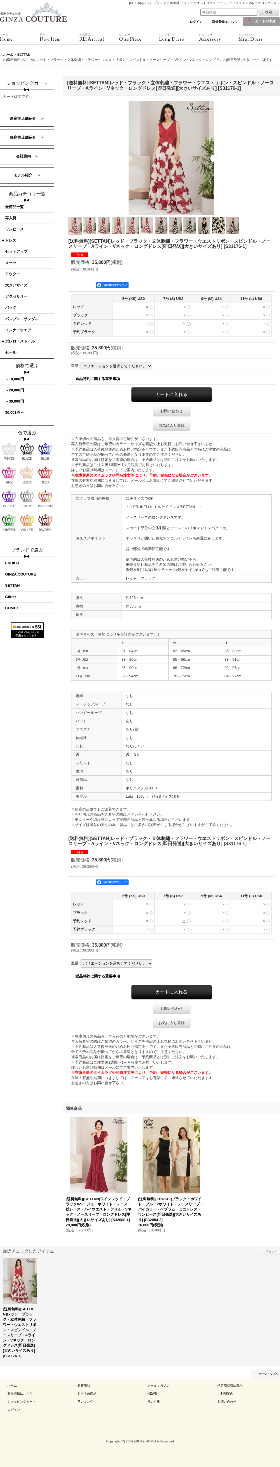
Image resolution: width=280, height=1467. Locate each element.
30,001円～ (14, 412)
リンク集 (153, 1401)
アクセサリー (16, 296)
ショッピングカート (21, 1401)
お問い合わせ (171, 411)
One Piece (139, 37)
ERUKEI (12, 563)
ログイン (196, 21)
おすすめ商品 (86, 1393)
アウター (12, 274)
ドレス (10, 240)
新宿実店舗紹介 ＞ (27, 118)
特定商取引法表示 (230, 1385)
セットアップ (16, 251)
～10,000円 (14, 379)
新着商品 (83, 1385)
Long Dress (179, 37)
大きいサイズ (16, 285)
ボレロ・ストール (20, 341)
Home (20, 37)
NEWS (152, 1393)
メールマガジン (158, 1385)
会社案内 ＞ (27, 156)
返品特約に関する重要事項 (97, 379)
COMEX (12, 608)
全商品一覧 (14, 207)
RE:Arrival (99, 37)
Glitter (10, 597)
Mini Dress (258, 37)
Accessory (219, 37)
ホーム (12, 1385)
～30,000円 (14, 401)
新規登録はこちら (224, 21)
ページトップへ (268, 1374)
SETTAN (12, 585)
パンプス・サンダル (22, 319)
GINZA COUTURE (20, 574)
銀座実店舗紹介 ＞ (27, 137)
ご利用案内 (225, 1393)
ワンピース (14, 229)
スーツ (10, 263)
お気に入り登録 (172, 425)
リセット (271, 1251)
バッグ (10, 307)
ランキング (85, 1401)
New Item (59, 37)
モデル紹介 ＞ (27, 175)
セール (10, 352)
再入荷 (10, 218)
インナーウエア (18, 330)
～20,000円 (14, 390)
